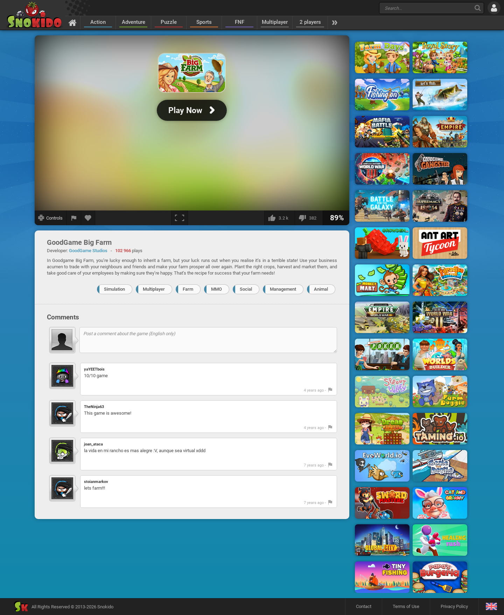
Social (246, 289)
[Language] (491, 607)
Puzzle (169, 22)
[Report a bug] (73, 217)
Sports (204, 22)
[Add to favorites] (88, 217)
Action (98, 22)
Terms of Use (406, 606)
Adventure (133, 22)
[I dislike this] (309, 217)
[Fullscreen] (179, 217)
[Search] (478, 8)
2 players (310, 22)
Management (283, 289)
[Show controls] (50, 217)
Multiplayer (275, 22)
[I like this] (279, 217)
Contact (363, 606)
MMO (216, 289)
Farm (188, 289)
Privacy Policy (454, 606)
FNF (239, 22)
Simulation (114, 289)
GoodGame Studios (88, 250)
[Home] (73, 22)
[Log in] (494, 7)
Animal (321, 289)
